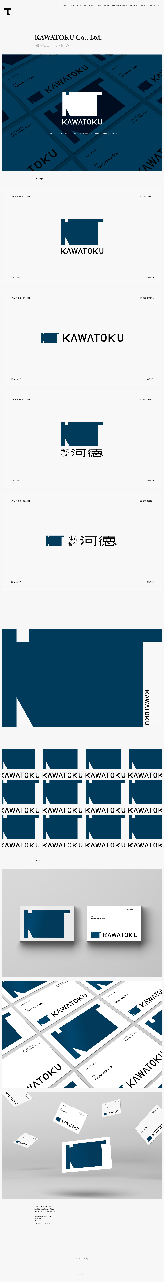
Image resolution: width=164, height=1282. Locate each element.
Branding (88, 5)
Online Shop (38, 1221)
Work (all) (75, 5)
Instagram (38, 1218)
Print (106, 5)
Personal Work (119, 5)
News (64, 5)
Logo (98, 5)
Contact (144, 5)
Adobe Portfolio (86, 1275)
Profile (133, 5)
